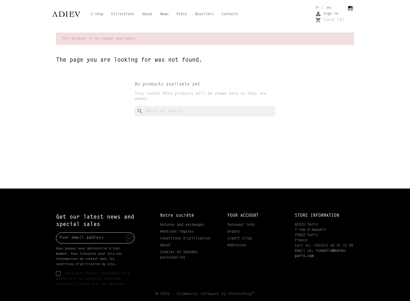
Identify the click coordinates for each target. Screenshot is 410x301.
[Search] (205, 111)
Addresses (236, 245)
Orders (233, 232)
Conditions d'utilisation (185, 239)
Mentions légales (176, 232)
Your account (243, 216)
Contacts (229, 14)
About (147, 14)
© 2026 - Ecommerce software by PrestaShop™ (205, 294)
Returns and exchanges (182, 225)
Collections (122, 14)
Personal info (240, 225)
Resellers (204, 14)
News (164, 14)
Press (181, 14)
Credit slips (239, 239)
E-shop (97, 14)
